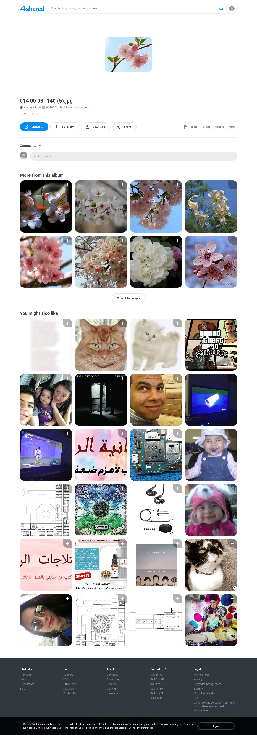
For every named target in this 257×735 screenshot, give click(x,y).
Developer (113, 693)
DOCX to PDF (157, 684)
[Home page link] (32, 8)
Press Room (27, 684)
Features (68, 688)
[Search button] (221, 8)
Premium (25, 674)
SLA (196, 697)
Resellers (112, 684)
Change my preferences (141, 728)
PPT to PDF (157, 693)
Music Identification (205, 693)
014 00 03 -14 (52, 107)
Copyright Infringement (207, 684)
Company (112, 674)
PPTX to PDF (157, 679)
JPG (24, 114)
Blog (22, 688)
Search (24, 679)
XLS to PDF (156, 688)
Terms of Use (202, 674)
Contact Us (69, 693)
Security (198, 688)
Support (68, 674)
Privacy (198, 679)
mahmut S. (28, 107)
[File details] (46, 206)
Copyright (112, 688)
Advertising (113, 679)
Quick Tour (69, 684)
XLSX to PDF (157, 697)
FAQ (65, 679)
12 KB (35, 114)
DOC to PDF (157, 674)
